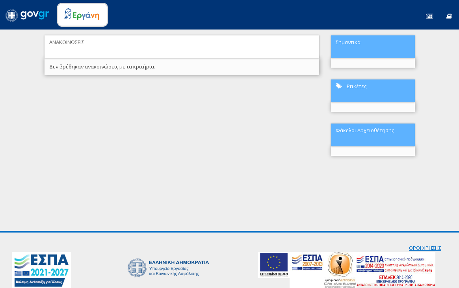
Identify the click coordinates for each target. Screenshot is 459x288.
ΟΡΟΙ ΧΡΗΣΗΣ (425, 247)
